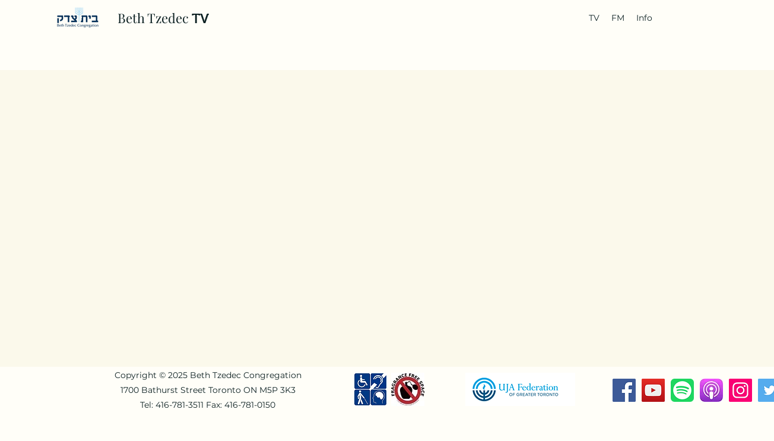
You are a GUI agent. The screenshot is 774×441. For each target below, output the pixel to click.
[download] (711, 390)
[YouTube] (653, 390)
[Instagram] (740, 390)
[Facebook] (624, 390)
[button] (594, 18)
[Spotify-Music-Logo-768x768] (682, 390)
